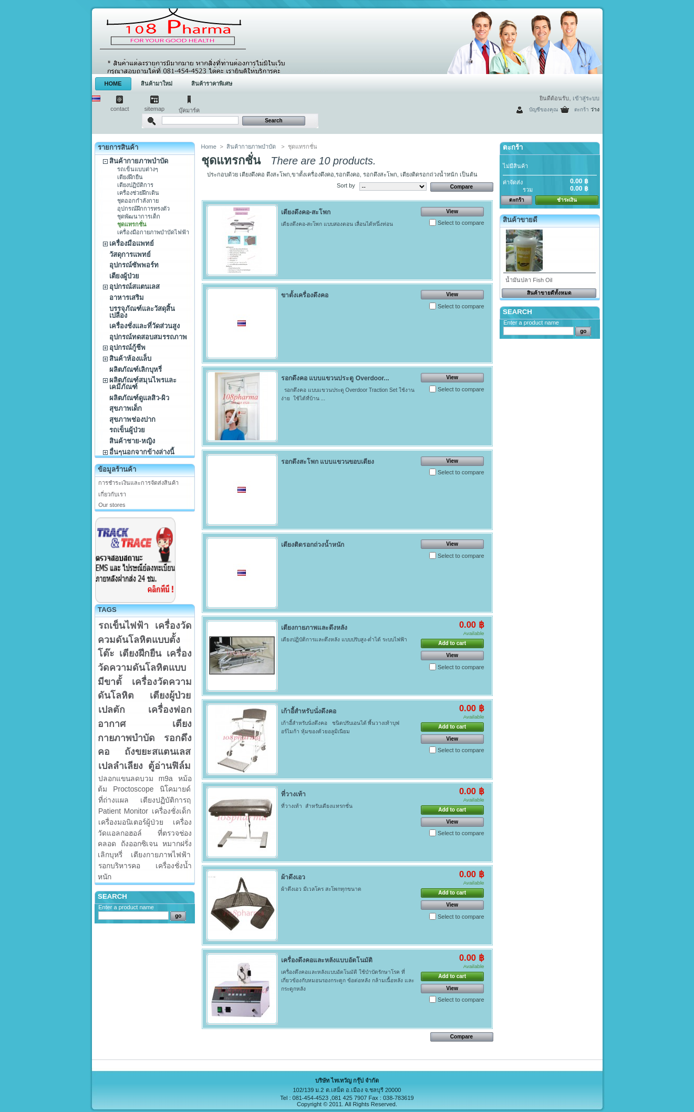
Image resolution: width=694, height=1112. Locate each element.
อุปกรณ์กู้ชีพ (127, 347)
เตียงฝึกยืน (130, 177)
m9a (166, 778)
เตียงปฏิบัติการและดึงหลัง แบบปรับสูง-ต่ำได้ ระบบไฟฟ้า (344, 639)
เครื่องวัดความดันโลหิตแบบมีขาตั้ (145, 667)
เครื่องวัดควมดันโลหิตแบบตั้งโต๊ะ (145, 639)
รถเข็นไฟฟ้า (123, 625)
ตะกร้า (581, 109)
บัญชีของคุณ (543, 109)
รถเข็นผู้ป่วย (127, 430)
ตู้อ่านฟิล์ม (169, 766)
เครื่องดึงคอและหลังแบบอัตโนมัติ (326, 960)
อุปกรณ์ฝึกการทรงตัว (143, 208)
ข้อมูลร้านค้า (117, 469)
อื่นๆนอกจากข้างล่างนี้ (141, 452)
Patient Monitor (123, 811)
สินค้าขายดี (520, 220)
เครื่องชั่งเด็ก (171, 811)
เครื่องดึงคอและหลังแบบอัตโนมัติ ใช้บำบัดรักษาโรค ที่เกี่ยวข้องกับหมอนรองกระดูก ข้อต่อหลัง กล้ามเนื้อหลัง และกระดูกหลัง (347, 980)
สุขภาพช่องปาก (132, 419)
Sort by (346, 185)
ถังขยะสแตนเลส (158, 751)
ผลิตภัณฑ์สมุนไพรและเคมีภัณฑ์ (143, 383)
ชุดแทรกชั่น (132, 224)
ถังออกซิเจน (139, 843)
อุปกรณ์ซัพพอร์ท (134, 265)
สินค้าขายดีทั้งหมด (549, 293)
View (452, 211)
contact (119, 109)
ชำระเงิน (567, 200)
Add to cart (452, 643)
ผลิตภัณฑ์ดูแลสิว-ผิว (139, 398)
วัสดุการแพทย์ (130, 254)
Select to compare (461, 223)
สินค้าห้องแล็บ (130, 358)
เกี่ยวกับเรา (112, 494)
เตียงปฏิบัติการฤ (165, 800)
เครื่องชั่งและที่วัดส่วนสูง (144, 326)
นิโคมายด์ (175, 789)
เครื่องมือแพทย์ (131, 243)
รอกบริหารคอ (119, 865)
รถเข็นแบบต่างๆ (137, 169)
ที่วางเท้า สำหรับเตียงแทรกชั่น (317, 806)
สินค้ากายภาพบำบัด (138, 161)
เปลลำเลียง (120, 766)
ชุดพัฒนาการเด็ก (138, 216)
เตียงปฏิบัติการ (135, 185)
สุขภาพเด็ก (125, 408)
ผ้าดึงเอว (293, 877)
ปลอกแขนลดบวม (125, 778)
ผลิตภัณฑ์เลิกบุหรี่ (135, 369)
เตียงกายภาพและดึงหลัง (314, 627)
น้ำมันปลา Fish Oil (528, 280)
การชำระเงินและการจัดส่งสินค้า (138, 483)
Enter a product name (126, 907)
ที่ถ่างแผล (113, 800)
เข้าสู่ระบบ (586, 98)
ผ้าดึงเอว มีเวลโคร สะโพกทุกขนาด (321, 889)
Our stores (111, 505)
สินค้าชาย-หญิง (132, 441)
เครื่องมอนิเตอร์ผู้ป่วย (130, 822)
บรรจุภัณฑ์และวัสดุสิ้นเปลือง (142, 312)
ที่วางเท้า (293, 794)
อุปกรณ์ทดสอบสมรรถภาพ (148, 337)
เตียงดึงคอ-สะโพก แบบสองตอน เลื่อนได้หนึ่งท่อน (338, 224)
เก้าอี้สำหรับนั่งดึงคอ (308, 711)
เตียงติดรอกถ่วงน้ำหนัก (312, 544)
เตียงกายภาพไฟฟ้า (161, 854)
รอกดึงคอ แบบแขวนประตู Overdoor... (335, 378)
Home (208, 146)
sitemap (154, 109)
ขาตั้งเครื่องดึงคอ (304, 295)
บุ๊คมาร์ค (189, 110)
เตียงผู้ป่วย (124, 276)
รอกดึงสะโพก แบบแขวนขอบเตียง (327, 461)
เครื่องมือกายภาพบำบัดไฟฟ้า (153, 232)
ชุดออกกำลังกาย (138, 201)
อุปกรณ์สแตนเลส (134, 286)
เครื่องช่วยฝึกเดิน (138, 193)
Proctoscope (133, 789)
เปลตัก (111, 709)
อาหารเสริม (126, 298)
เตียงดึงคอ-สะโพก (305, 212)
